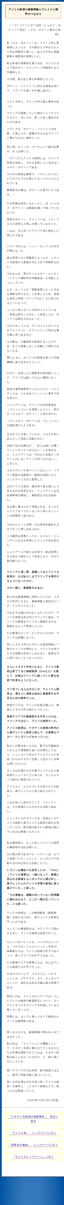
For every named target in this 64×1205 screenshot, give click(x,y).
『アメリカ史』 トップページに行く (33, 1132)
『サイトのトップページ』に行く (33, 1156)
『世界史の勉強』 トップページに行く (33, 1144)
